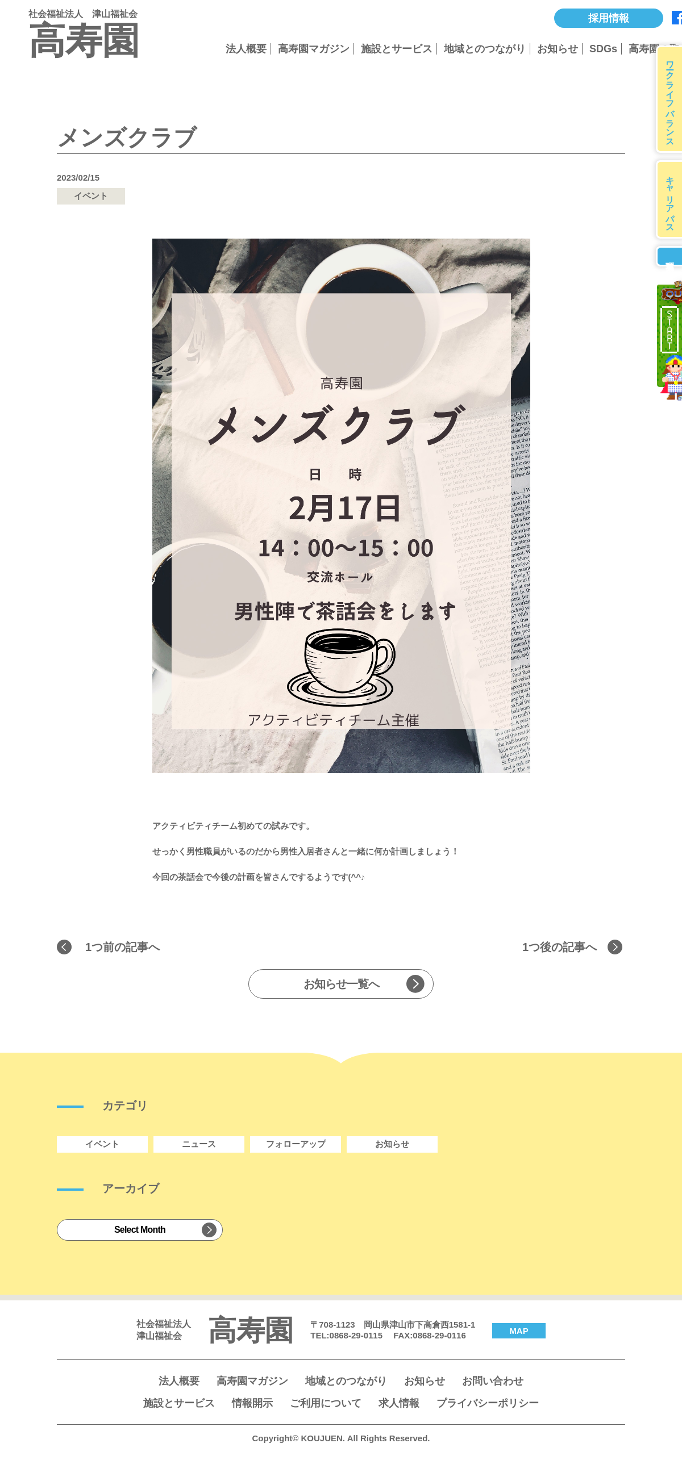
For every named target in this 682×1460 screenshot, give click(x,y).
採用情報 (608, 18)
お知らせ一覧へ (341, 984)
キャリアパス (670, 199)
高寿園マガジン (314, 49)
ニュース (199, 1144)
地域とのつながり (485, 49)
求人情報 (399, 1403)
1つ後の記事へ (559, 947)
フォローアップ (296, 1144)
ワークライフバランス (670, 99)
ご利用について (325, 1403)
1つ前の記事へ (122, 947)
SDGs (603, 49)
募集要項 (669, 256)
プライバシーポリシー (487, 1403)
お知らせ (557, 49)
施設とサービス (397, 49)
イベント (102, 1144)
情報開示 (252, 1403)
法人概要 (246, 49)
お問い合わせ (492, 1381)
